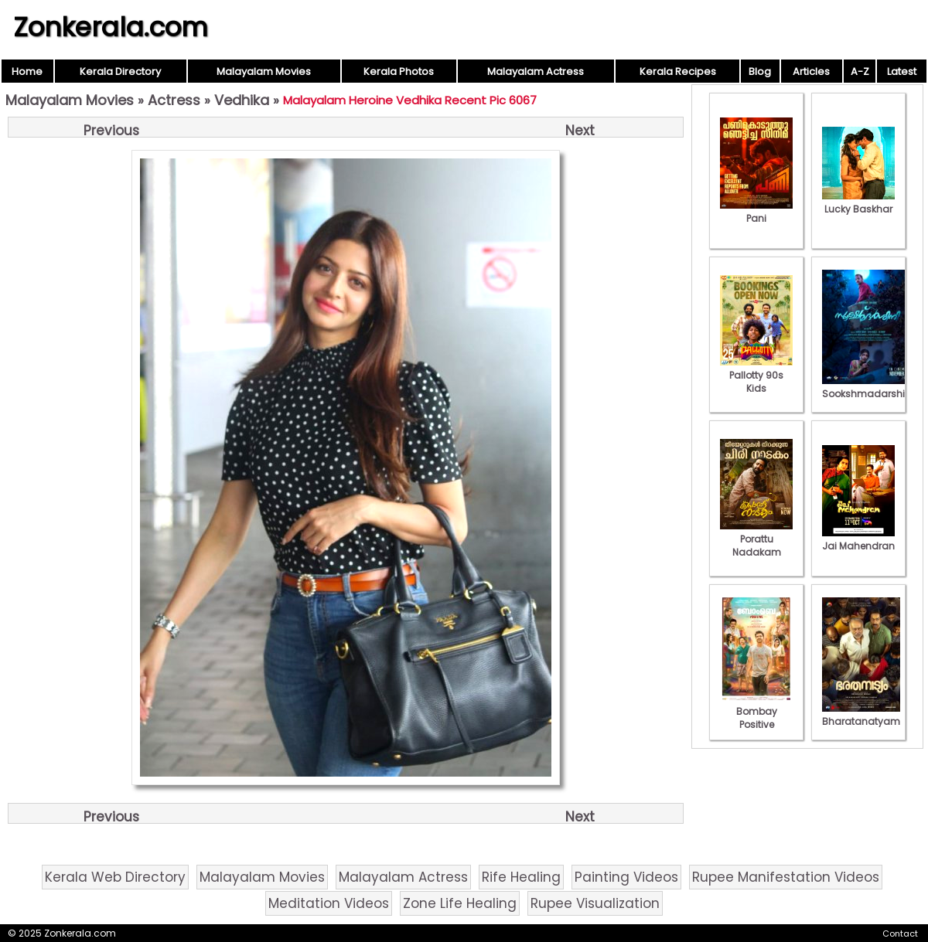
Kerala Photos (398, 71)
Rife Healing (521, 877)
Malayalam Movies (264, 71)
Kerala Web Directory (115, 877)
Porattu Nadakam (756, 539)
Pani (756, 212)
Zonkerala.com (110, 27)
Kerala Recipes (678, 71)
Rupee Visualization (595, 903)
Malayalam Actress (535, 71)
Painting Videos (626, 877)
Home (27, 71)
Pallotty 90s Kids (756, 375)
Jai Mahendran (858, 539)
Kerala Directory (120, 71)
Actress (174, 100)
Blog (760, 71)
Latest (901, 71)
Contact (900, 933)
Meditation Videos (328, 903)
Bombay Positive (756, 711)
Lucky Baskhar (858, 202)
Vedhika (241, 100)
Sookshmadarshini (867, 387)
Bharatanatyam (861, 715)
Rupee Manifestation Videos (785, 877)
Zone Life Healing (460, 903)
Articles (811, 71)
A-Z (860, 71)
